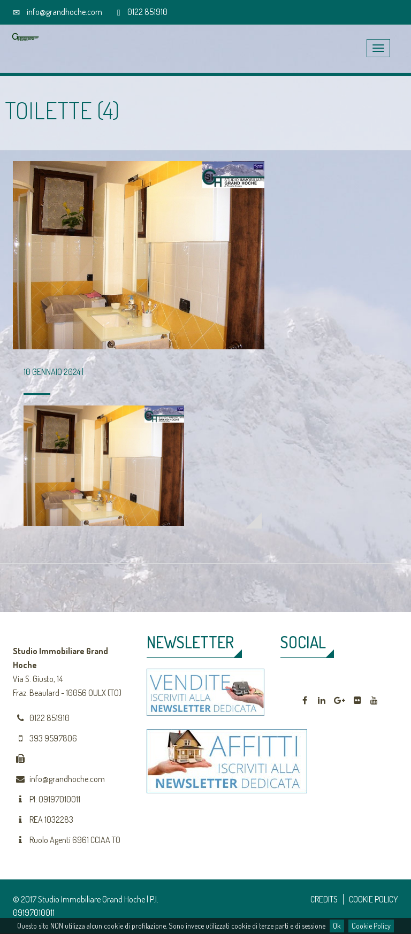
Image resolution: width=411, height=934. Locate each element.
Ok (337, 925)
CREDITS (324, 899)
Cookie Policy (371, 925)
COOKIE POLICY (373, 899)
